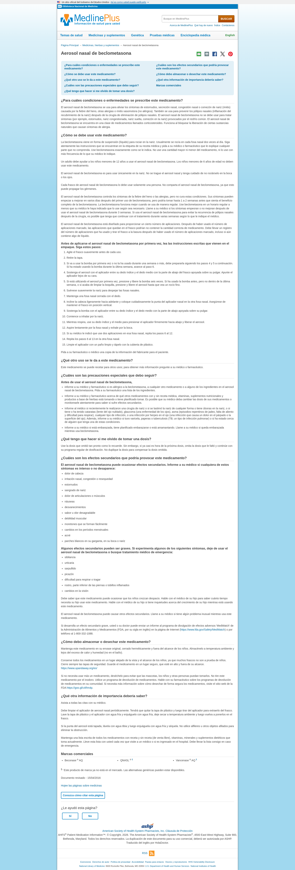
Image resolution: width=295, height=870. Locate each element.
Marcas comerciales (168, 85)
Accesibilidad (138, 862)
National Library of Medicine (92, 866)
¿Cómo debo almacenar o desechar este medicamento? (191, 74)
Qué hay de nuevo (203, 25)
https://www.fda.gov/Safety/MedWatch (203, 629)
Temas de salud (71, 35)
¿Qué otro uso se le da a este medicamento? (92, 79)
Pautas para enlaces (154, 862)
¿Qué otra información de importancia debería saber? (189, 79)
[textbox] (190, 18)
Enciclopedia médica (195, 35)
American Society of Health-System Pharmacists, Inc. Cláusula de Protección (147, 830)
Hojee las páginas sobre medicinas (81, 785)
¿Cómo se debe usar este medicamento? (90, 74)
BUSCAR (226, 18)
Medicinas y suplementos (107, 35)
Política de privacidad (120, 862)
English (230, 35)
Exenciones (85, 862)
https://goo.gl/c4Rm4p (79, 687)
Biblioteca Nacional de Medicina (80, 6)
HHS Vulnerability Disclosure (201, 862)
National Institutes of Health (203, 866)
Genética (137, 35)
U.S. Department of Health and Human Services (167, 866)
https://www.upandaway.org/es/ (79, 668)
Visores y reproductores (176, 862)
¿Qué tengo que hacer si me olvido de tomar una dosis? (99, 91)
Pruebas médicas (162, 35)
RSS (148, 853)
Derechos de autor (100, 862)
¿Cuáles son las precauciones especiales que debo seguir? (101, 85)
